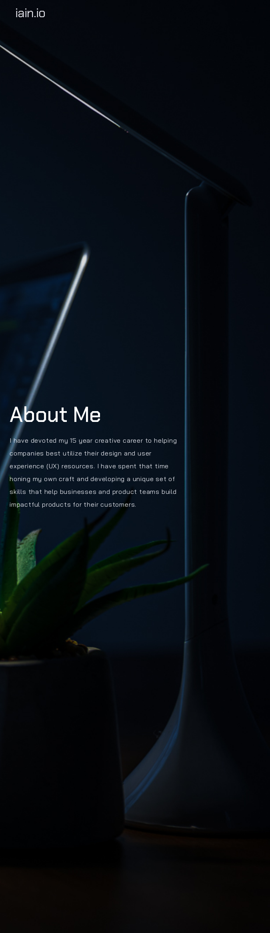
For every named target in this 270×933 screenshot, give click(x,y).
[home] (135, 13)
